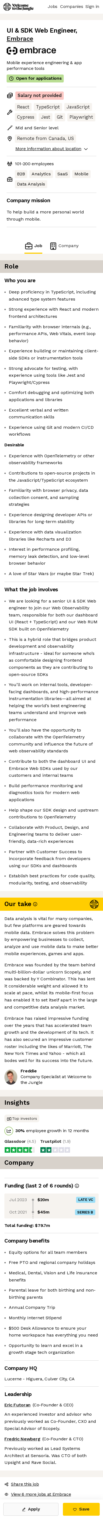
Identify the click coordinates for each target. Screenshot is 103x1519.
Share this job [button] (21, 1484)
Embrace (20, 38)
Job (33, 245)
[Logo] (18, 7)
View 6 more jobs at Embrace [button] (37, 1494)
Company (64, 245)
